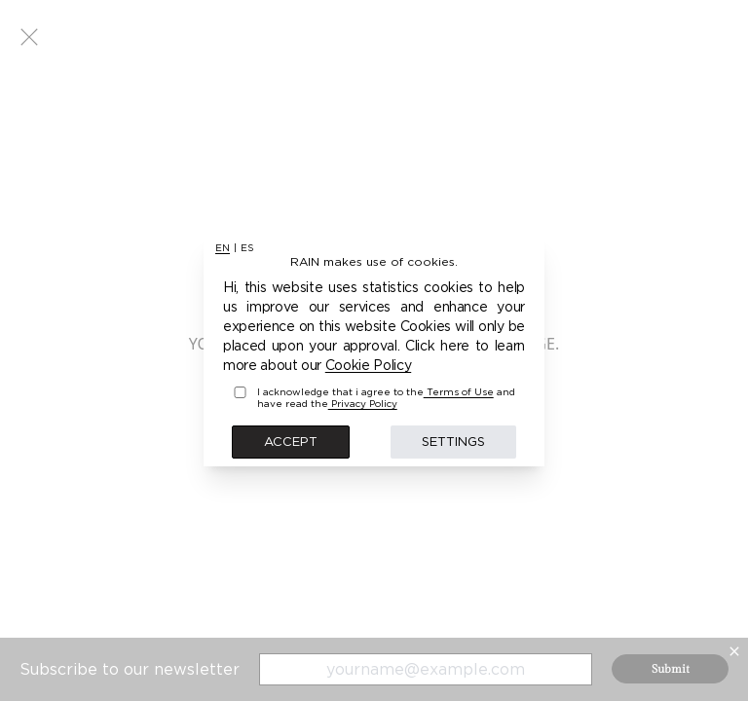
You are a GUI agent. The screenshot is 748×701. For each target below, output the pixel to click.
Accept (291, 441)
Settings (453, 441)
